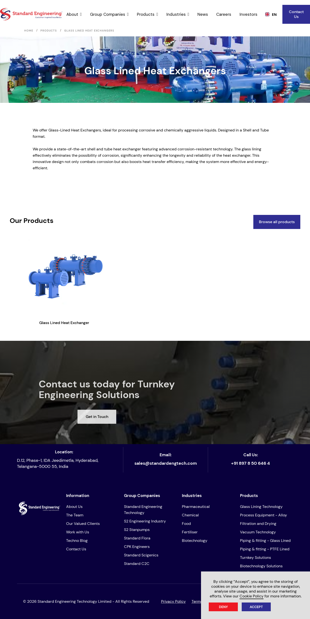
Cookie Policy (252, 596)
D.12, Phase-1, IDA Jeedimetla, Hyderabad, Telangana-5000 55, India (57, 463)
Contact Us (296, 14)
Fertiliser (190, 532)
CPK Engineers (137, 546)
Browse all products (277, 221)
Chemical (190, 515)
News (202, 14)
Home (28, 30)
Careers (223, 14)
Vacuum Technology (258, 532)
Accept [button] (256, 607)
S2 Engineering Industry (145, 521)
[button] (74, 14)
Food (186, 523)
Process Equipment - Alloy (263, 515)
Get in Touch (97, 435)
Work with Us (77, 532)
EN (269, 14)
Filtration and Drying (258, 523)
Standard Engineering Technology (143, 509)
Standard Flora (137, 538)
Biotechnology (194, 540)
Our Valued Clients (83, 523)
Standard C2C (136, 563)
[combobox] (269, 14)
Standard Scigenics (141, 555)
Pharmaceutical (196, 506)
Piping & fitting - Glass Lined (265, 540)
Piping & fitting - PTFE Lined (264, 549)
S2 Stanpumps (137, 529)
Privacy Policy (173, 601)
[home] (31, 14)
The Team (74, 515)
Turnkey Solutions (255, 557)
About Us (74, 506)
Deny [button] (223, 607)
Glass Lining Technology (261, 506)
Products (48, 30)
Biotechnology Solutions (261, 566)
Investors (248, 14)
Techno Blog (77, 540)
